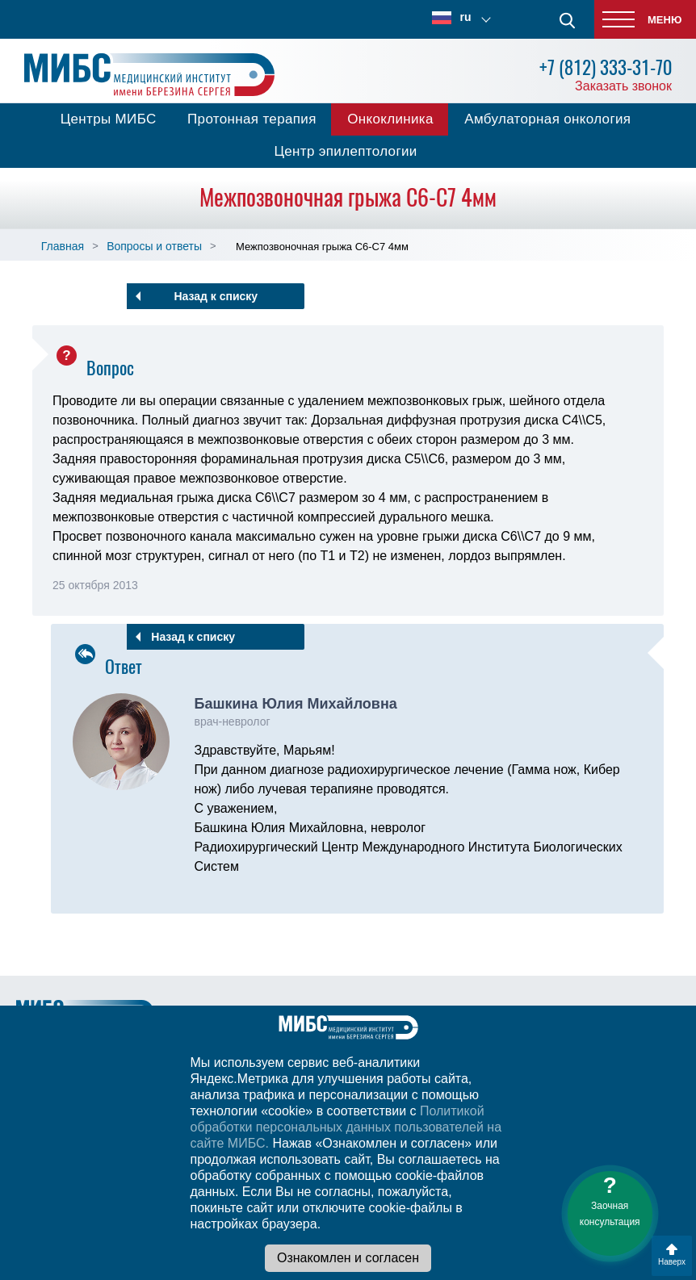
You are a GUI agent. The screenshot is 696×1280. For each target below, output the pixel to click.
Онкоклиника (390, 119)
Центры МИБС (109, 119)
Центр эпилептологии (345, 151)
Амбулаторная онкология (547, 119)
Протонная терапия (252, 119)
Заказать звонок (623, 86)
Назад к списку (216, 296)
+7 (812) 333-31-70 (605, 67)
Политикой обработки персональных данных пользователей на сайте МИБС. (346, 1127)
